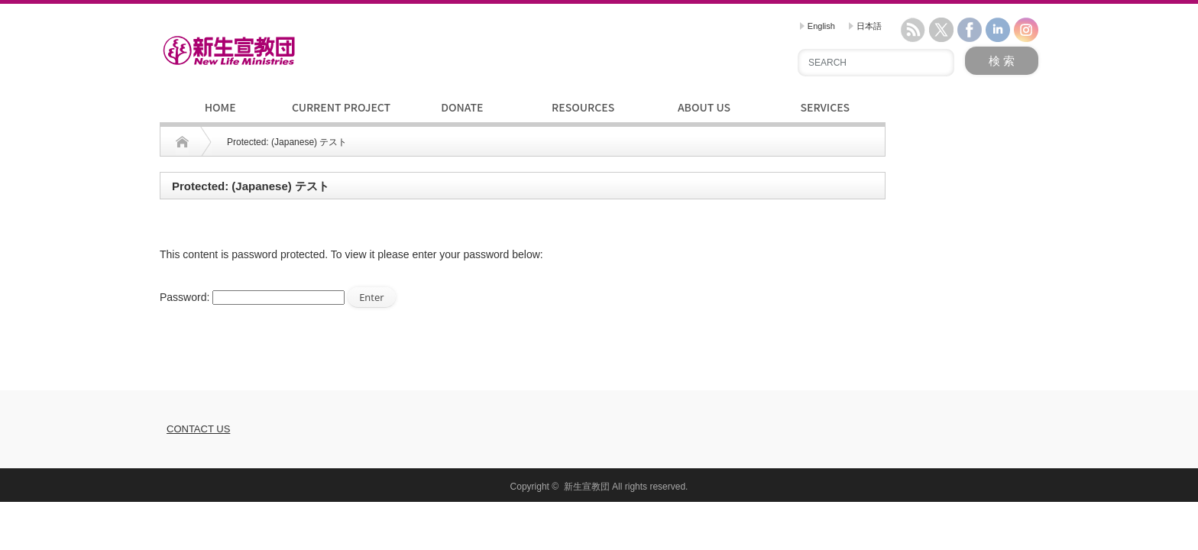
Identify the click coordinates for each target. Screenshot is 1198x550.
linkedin (998, 30)
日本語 (865, 26)
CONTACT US (198, 429)
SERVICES (825, 107)
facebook (969, 30)
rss (913, 30)
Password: (252, 297)
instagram (1026, 30)
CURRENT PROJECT (341, 107)
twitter (941, 30)
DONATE (462, 107)
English (817, 26)
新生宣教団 (587, 486)
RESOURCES (583, 107)
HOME (220, 107)
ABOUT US (704, 107)
